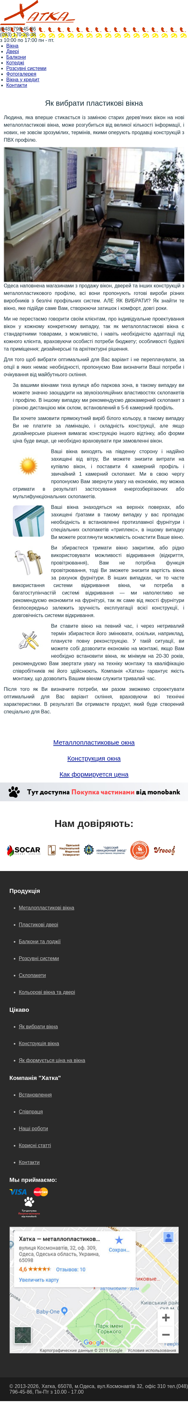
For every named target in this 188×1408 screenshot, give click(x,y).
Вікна (12, 45)
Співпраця (31, 1111)
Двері (12, 51)
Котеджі (15, 62)
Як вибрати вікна (38, 1026)
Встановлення (35, 1094)
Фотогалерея (21, 74)
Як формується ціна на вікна (52, 1060)
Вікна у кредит (22, 79)
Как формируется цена (94, 774)
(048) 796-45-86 (18, 29)
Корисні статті (35, 1145)
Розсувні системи (26, 68)
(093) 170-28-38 (18, 34)
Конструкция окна (94, 758)
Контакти (16, 85)
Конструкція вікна (39, 1043)
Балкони (16, 57)
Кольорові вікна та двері (47, 992)
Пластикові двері (38, 924)
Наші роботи (33, 1128)
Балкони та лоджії (40, 941)
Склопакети (32, 975)
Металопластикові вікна (46, 907)
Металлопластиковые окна (94, 742)
